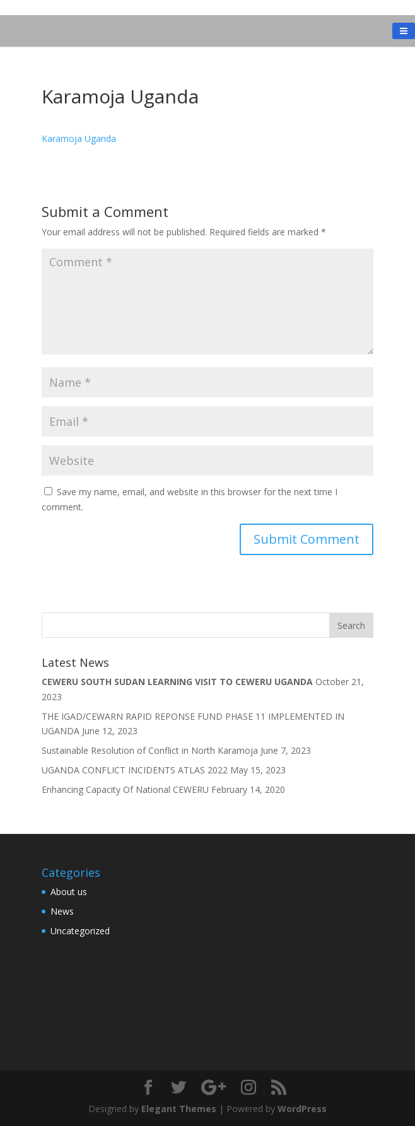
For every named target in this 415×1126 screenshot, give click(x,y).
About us (68, 892)
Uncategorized (80, 931)
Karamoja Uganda (79, 138)
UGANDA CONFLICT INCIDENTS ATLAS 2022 (135, 770)
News (62, 911)
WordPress (302, 1109)
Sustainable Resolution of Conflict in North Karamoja (150, 750)
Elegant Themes (178, 1109)
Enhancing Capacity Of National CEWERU (125, 789)
